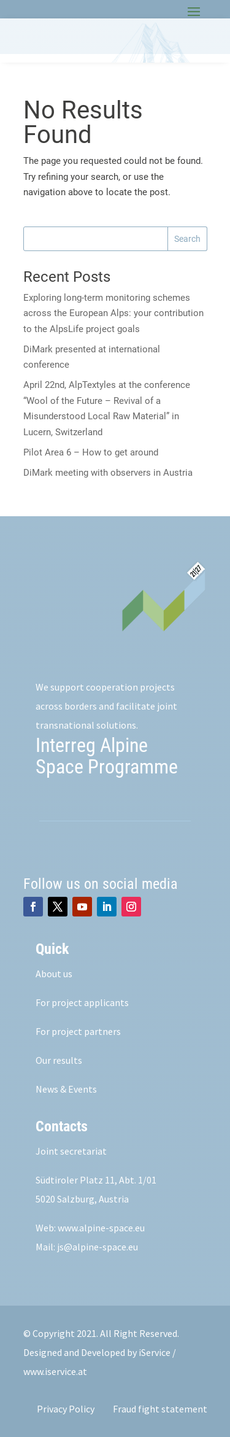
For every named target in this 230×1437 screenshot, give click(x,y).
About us (54, 973)
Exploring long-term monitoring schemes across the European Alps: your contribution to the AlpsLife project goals (113, 313)
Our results (59, 1060)
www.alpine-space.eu (101, 1228)
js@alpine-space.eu (97, 1247)
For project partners (78, 1031)
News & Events (66, 1089)
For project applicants (82, 1002)
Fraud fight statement (160, 1409)
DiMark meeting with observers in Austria (108, 472)
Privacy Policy (65, 1409)
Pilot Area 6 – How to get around (90, 452)
